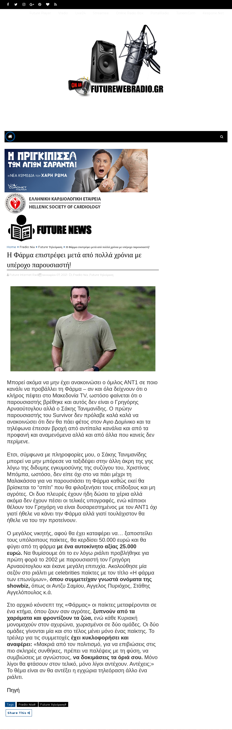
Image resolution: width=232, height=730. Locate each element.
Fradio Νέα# (27, 704)
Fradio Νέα (27, 247)
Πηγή (13, 690)
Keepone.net (213, 13)
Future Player (40, 13)
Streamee (101, 13)
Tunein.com (185, 13)
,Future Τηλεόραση (101, 275)
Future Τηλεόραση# (53, 704)
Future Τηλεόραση (50, 247)
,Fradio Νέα (80, 275)
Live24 (80, 13)
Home (11, 247)
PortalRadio (159, 13)
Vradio (63, 13)
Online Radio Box (129, 13)
